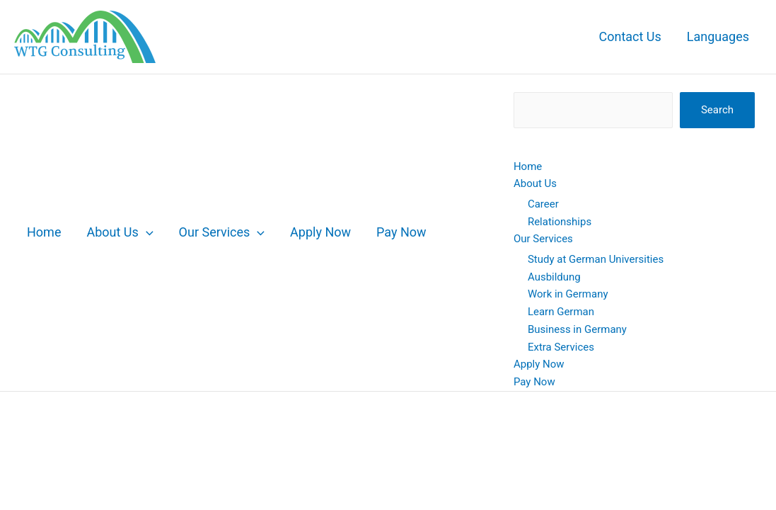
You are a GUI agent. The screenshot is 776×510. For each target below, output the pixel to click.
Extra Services (561, 347)
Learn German (561, 311)
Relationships (559, 221)
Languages (718, 36)
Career (543, 204)
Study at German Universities (596, 259)
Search (717, 109)
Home (44, 232)
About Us (119, 232)
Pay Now (401, 232)
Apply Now (320, 232)
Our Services (222, 232)
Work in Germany (568, 294)
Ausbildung (554, 277)
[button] (146, 232)
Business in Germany (577, 329)
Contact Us (629, 36)
